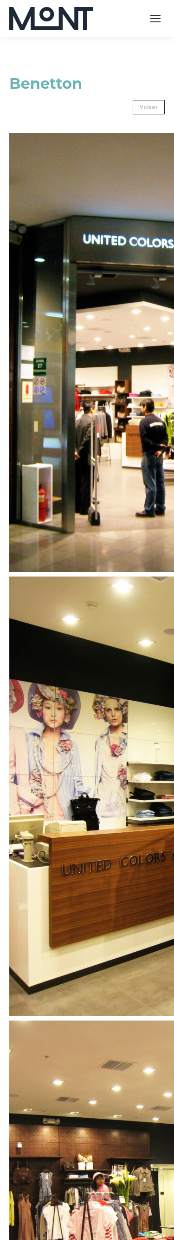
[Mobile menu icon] (155, 18)
